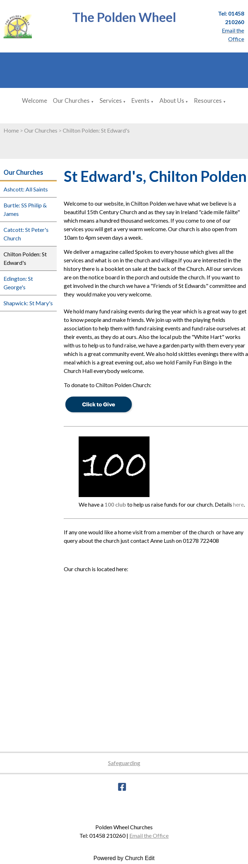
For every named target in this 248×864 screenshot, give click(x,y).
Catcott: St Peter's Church (26, 233)
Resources (208, 100)
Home (11, 130)
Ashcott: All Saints (26, 189)
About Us (171, 100)
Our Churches (71, 100)
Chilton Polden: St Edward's (96, 130)
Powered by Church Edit (124, 858)
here (238, 504)
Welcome (34, 100)
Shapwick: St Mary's (28, 303)
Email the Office (149, 835)
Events (140, 100)
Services (111, 100)
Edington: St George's (18, 282)
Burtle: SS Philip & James (25, 209)
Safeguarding (124, 762)
